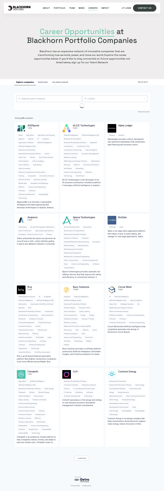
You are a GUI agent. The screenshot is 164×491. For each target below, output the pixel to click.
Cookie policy (86, 486)
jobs (43, 82)
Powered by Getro (144, 112)
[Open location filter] (144, 98)
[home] (19, 8)
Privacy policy (75, 486)
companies (25, 82)
